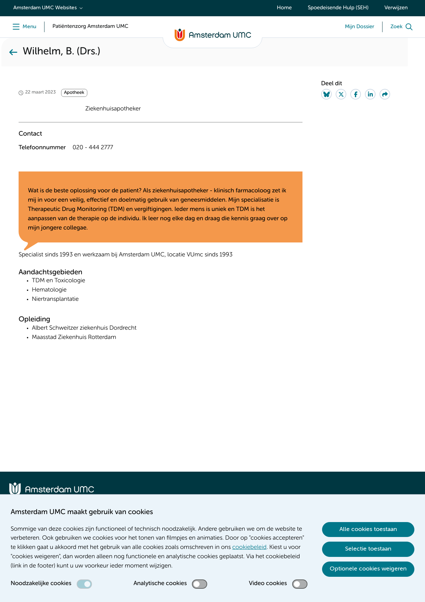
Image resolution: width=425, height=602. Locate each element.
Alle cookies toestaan (368, 529)
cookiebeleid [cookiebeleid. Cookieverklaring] (249, 548)
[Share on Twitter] (341, 94)
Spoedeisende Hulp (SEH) (338, 8)
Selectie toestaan (368, 549)
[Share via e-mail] (385, 94)
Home (284, 8)
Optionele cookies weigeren (368, 569)
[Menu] (22, 27)
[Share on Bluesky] (326, 94)
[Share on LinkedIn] (370, 94)
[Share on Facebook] (355, 94)
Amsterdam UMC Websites (45, 8)
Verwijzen (396, 8)
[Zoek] (403, 27)
